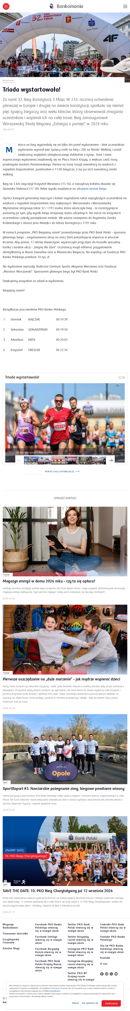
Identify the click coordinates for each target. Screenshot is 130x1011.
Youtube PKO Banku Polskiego (112, 938)
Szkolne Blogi (11, 948)
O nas (103, 963)
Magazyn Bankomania (10, 926)
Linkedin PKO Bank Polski (113, 928)
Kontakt (105, 958)
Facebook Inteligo (48, 940)
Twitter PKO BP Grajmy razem (81, 978)
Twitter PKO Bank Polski (80, 928)
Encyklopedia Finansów (11, 941)
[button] (6, 6)
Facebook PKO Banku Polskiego (48, 928)
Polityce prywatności (51, 991)
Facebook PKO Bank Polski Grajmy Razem (48, 966)
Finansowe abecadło (15, 933)
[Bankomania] (66, 6)
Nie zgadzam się (90, 1003)
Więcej (75, 1003)
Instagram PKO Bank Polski (81, 952)
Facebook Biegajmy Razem (48, 952)
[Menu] (125, 6)
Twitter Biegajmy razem (80, 940)
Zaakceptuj (111, 1003)
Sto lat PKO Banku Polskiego (112, 949)
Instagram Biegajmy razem (80, 964)
